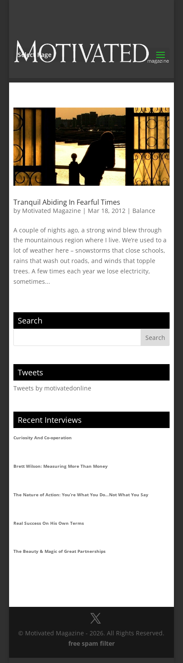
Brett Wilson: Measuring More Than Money (60, 466)
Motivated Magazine (51, 210)
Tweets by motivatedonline (52, 388)
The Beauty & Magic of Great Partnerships (59, 551)
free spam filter (91, 643)
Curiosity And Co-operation (42, 438)
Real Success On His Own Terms (48, 523)
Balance (143, 210)
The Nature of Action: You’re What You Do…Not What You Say (80, 495)
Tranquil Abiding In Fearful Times (66, 202)
